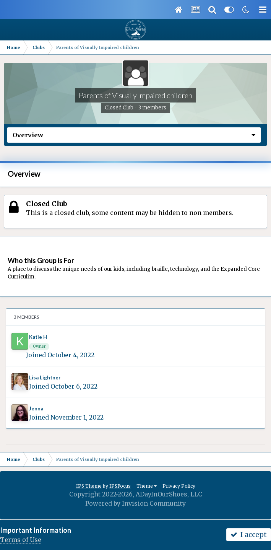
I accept (248, 534)
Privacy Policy (178, 486)
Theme (146, 486)
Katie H (38, 337)
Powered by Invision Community (135, 503)
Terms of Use (20, 539)
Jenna (36, 408)
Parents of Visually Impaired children (135, 95)
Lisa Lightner (45, 377)
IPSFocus (120, 486)
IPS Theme (89, 486)
